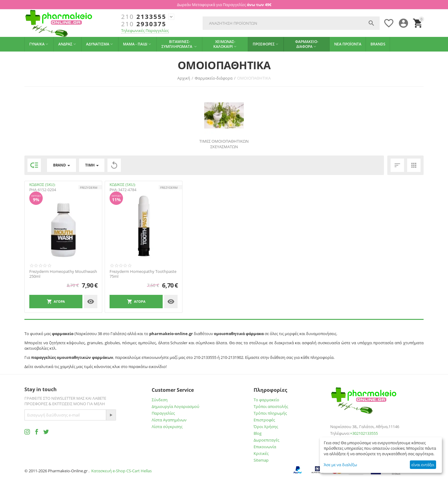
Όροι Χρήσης (266, 426)
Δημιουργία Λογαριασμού (175, 406)
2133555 (143, 16)
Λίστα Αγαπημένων (169, 420)
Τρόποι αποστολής (271, 406)
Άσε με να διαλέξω (340, 464)
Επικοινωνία (265, 446)
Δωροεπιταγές (266, 440)
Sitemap (261, 460)
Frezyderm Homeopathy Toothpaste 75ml (143, 274)
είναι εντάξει (422, 464)
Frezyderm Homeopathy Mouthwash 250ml (63, 274)
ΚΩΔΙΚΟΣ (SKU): (42, 184)
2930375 (143, 24)
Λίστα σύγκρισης (167, 426)
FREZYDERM (88, 187)
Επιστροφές (264, 420)
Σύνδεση (160, 399)
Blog (258, 433)
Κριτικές (261, 453)
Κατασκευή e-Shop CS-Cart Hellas (121, 471)
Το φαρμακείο (266, 399)
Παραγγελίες (163, 413)
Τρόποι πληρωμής (270, 413)
